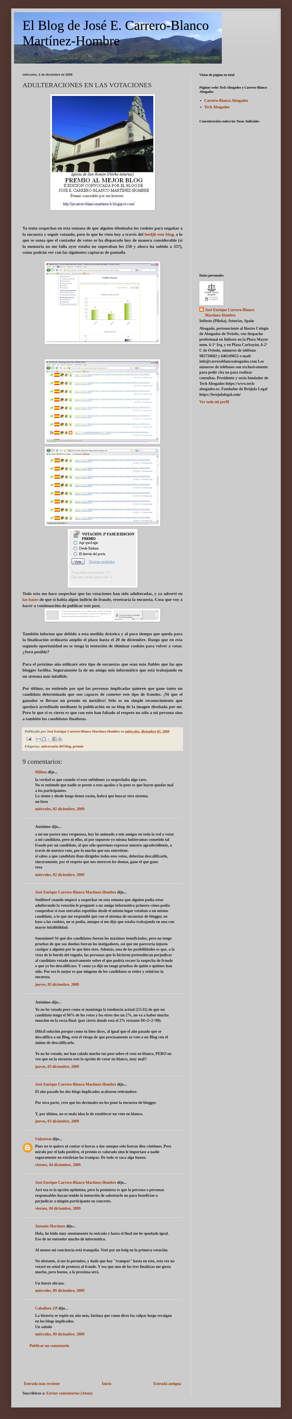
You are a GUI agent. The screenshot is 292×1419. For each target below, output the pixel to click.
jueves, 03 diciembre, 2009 (57, 984)
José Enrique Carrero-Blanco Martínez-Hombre (75, 892)
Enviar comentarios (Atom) (70, 1393)
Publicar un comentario (49, 1346)
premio (78, 746)
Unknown (43, 1139)
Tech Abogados (217, 107)
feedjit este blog (159, 234)
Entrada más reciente (42, 1384)
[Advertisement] (102, 1364)
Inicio (106, 1384)
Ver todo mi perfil (214, 402)
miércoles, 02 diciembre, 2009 (60, 809)
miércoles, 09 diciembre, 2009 (60, 1290)
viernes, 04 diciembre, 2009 (58, 1165)
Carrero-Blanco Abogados (226, 100)
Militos (41, 772)
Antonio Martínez (50, 1226)
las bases (31, 599)
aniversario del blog (56, 746)
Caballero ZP (46, 1308)
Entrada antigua (167, 1384)
